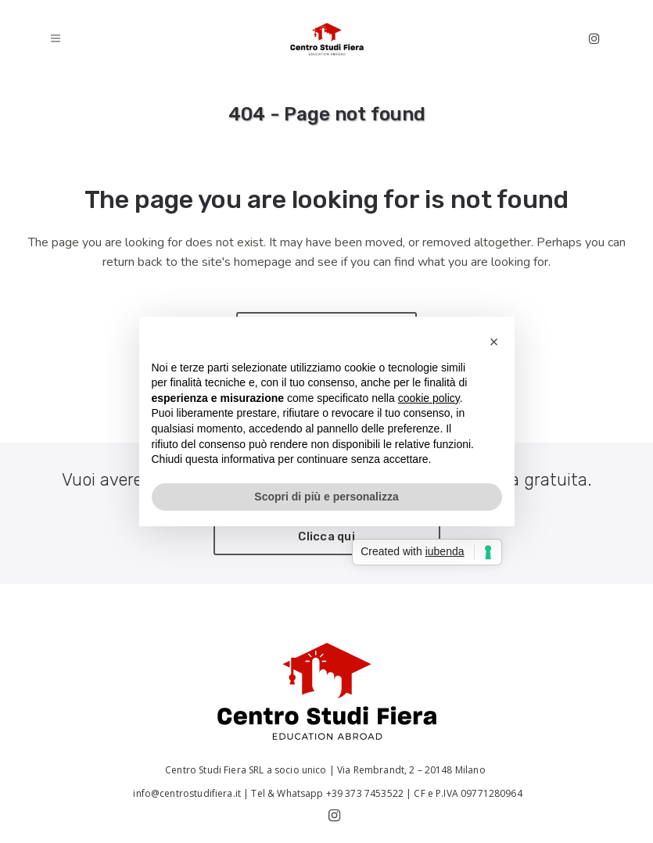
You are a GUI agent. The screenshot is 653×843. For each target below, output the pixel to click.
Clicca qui (326, 536)
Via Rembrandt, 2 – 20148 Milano (412, 770)
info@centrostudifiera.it (186, 793)
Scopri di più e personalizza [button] (326, 496)
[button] (494, 341)
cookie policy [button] (429, 398)
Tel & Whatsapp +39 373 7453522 (327, 793)
